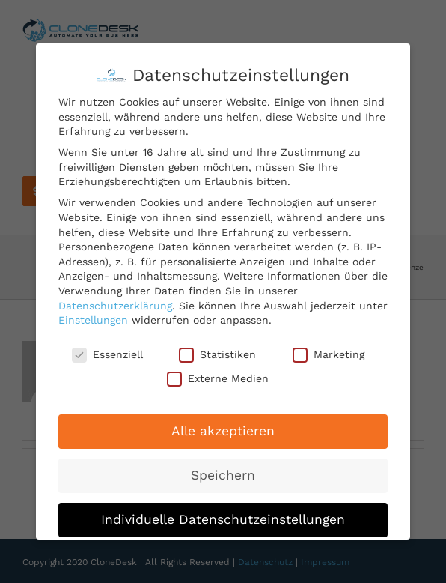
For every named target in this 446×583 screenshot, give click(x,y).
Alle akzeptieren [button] (223, 430)
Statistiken (217, 355)
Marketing (328, 355)
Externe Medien (218, 379)
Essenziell (107, 355)
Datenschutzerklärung (115, 306)
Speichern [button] (223, 475)
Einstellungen (93, 320)
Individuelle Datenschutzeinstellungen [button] (223, 519)
